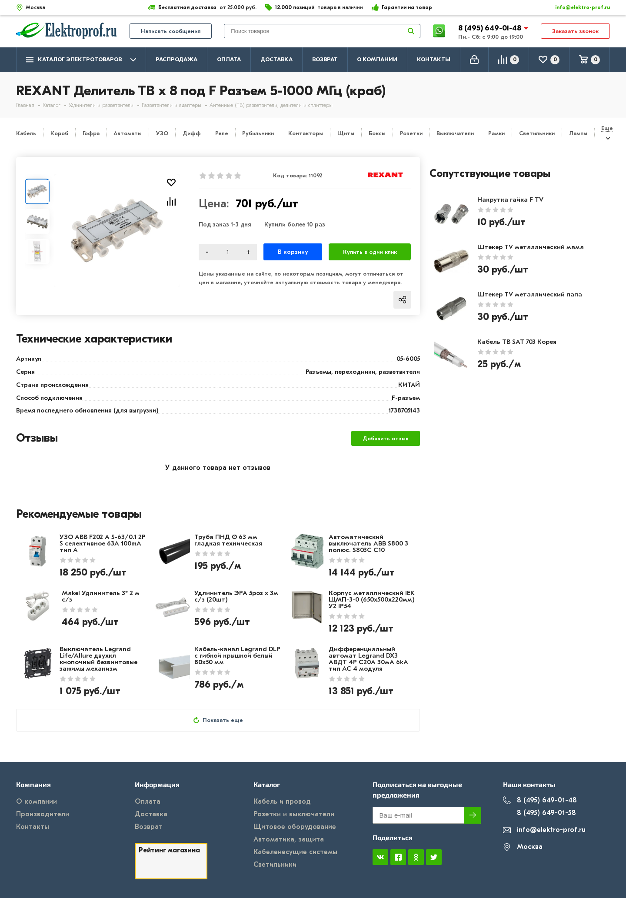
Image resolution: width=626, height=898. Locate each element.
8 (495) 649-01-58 (539, 813)
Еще (607, 128)
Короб (59, 133)
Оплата (229, 59)
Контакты (433, 59)
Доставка (276, 59)
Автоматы (127, 133)
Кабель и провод (282, 801)
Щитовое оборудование (294, 827)
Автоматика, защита (288, 839)
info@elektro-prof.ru (577, 7)
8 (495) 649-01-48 (490, 28)
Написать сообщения (170, 31)
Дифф (192, 133)
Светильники (537, 133)
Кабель (26, 133)
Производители (42, 814)
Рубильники (258, 133)
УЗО (162, 133)
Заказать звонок (575, 31)
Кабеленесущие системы (295, 852)
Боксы (377, 133)
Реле (221, 133)
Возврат (325, 59)
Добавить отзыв (386, 438)
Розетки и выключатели (293, 814)
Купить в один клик (370, 252)
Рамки (496, 133)
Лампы (578, 133)
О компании (377, 59)
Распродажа (176, 59)
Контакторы (305, 133)
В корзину (293, 252)
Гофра (91, 133)
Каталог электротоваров (81, 59)
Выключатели (455, 133)
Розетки (411, 133)
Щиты (345, 133)
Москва (523, 847)
